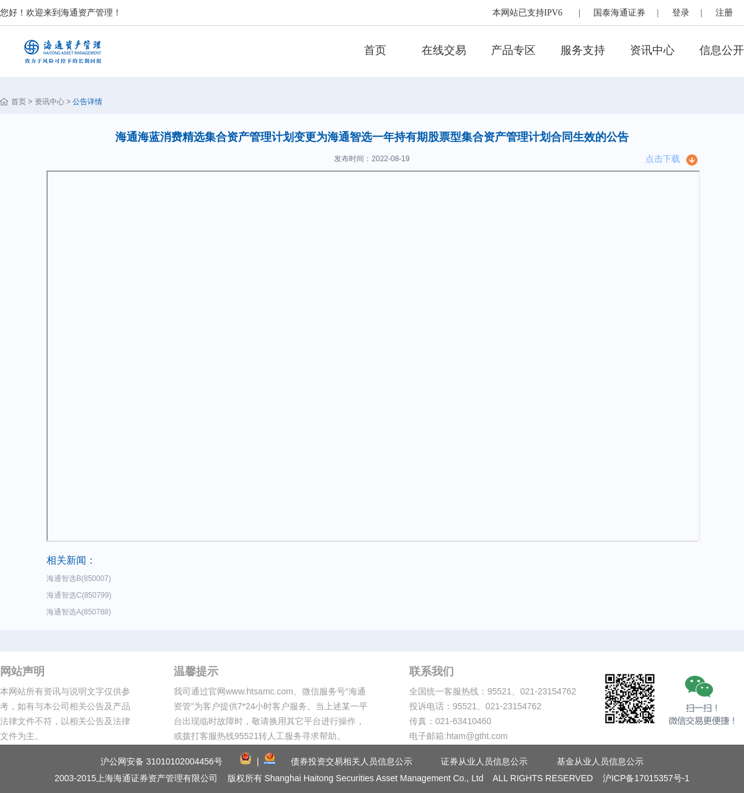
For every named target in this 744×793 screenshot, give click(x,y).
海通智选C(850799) (80, 595)
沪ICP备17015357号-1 (646, 778)
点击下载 (662, 159)
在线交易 (444, 50)
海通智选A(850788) (80, 612)
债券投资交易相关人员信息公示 (351, 761)
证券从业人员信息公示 (484, 761)
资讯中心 (652, 50)
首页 (375, 50)
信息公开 (721, 50)
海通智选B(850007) (80, 578)
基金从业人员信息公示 (600, 761)
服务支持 (582, 50)
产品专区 (513, 50)
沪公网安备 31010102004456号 (161, 761)
